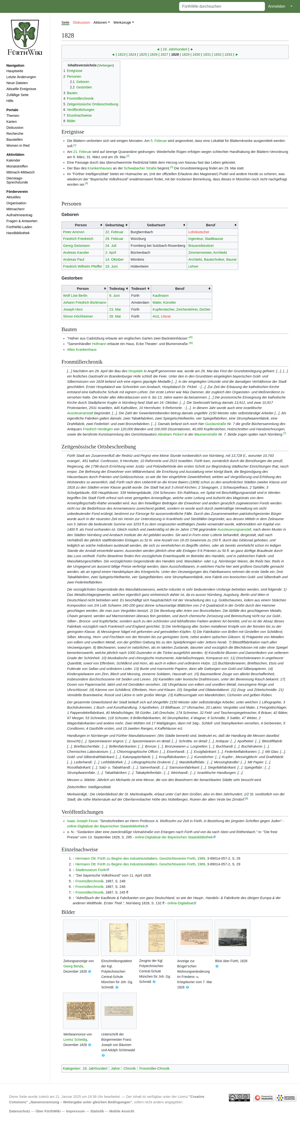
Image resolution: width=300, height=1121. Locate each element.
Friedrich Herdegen (98, 429)
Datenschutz (19, 1111)
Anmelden (276, 6)
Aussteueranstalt (80, 413)
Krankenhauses (100, 168)
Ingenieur (195, 239)
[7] (284, 433)
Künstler (169, 302)
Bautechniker (214, 259)
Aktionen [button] (100, 22)
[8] (246, 798)
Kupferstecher (163, 309)
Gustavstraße (215, 424)
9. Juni (114, 295)
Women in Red (18, 145)
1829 (186, 54)
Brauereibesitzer (201, 246)
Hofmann (99, 344)
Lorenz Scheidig (75, 1039)
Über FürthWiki (48, 1111)
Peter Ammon (73, 232)
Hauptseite (14, 71)
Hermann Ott (85, 858)
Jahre (115, 1068)
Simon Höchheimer (78, 316)
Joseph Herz (73, 309)
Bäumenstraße (205, 434)
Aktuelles (13, 197)
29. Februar (114, 239)
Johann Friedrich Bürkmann (84, 302)
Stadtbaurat (214, 239)
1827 (164, 54)
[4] (86, 183)
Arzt (156, 316)
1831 (207, 54)
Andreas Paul (73, 259)
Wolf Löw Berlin (75, 295)
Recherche (14, 133)
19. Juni (111, 266)
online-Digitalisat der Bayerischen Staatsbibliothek (173, 837)
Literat (166, 316)
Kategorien (71, 1068)
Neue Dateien (17, 83)
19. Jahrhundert (175, 49)
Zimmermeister (200, 252)
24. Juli (110, 246)
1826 (154, 54)
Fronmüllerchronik (89, 881)
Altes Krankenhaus (82, 349)
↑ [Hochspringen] (73, 858)
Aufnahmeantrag (19, 215)
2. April (110, 252)
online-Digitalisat (180, 903)
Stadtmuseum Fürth (90, 870)
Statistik (97, 1111)
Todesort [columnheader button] (138, 289)
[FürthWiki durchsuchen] (222, 6)
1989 (201, 858)
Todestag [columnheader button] (116, 289)
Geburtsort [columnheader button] (156, 225)
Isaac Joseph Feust (82, 821)
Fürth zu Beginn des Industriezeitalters (127, 858)
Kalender (13, 160)
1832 (218, 54)
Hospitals (135, 371)
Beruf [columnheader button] (210, 225)
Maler (157, 302)
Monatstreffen (17, 166)
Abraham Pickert (171, 434)
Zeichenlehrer (186, 309)
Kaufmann (161, 295)
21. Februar (82, 152)
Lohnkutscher (198, 232)
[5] (191, 337)
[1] (74, 145)
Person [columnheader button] (81, 225)
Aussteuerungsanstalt (234, 529)
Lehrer (193, 266)
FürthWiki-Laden (19, 227)
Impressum (75, 1111)
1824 (132, 54)
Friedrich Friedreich (78, 239)
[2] (127, 155)
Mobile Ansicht (121, 1111)
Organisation (16, 203)
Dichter (205, 309)
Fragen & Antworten (21, 221)
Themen (12, 116)
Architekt (220, 252)
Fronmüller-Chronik (155, 1068)
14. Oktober (114, 259)
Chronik (130, 1068)
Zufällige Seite (17, 95)
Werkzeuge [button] (122, 22)
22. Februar (114, 232)
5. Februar (158, 141)
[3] (171, 167)
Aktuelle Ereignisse (21, 89)
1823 (122, 54)
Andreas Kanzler (76, 252)
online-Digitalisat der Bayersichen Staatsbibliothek (106, 826)
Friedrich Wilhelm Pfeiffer (82, 266)
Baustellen (14, 139)
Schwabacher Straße (140, 168)
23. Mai (115, 309)
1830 (196, 54)
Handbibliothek (18, 233)
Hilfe (9, 101)
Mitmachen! (15, 209)
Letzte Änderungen (21, 77)
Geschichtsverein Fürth (177, 858)
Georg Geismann (76, 246)
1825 (143, 54)
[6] (191, 342)
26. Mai (115, 316)
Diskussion (14, 127)
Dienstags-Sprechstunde (17, 180)
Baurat (231, 259)
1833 (228, 54)
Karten (11, 122)
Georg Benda (73, 966)
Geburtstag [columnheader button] (114, 225)
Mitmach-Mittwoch (20, 172)
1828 (175, 54)
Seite (66, 22)
